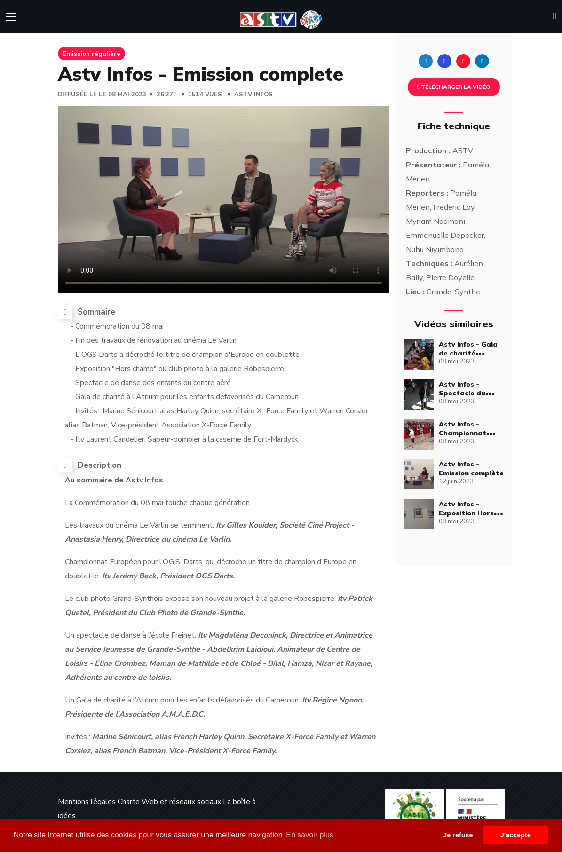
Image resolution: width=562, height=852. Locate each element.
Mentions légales (87, 802)
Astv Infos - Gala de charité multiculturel (468, 353)
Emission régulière (91, 53)
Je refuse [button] (458, 835)
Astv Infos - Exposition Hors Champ (466, 513)
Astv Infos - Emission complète (471, 468)
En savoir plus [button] (309, 835)
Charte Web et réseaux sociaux (169, 802)
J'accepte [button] (515, 835)
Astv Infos (253, 94)
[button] (554, 16)
